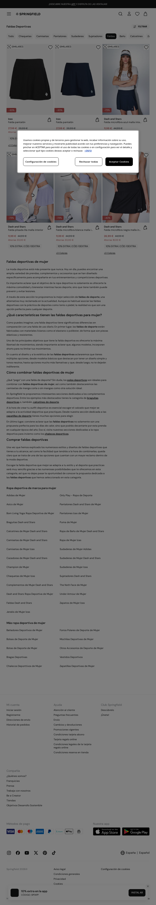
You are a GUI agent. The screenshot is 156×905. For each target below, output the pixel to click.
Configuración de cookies (40, 161)
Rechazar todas (88, 161)
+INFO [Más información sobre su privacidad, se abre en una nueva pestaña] (88, 150)
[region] (78, 151)
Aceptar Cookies (119, 161)
